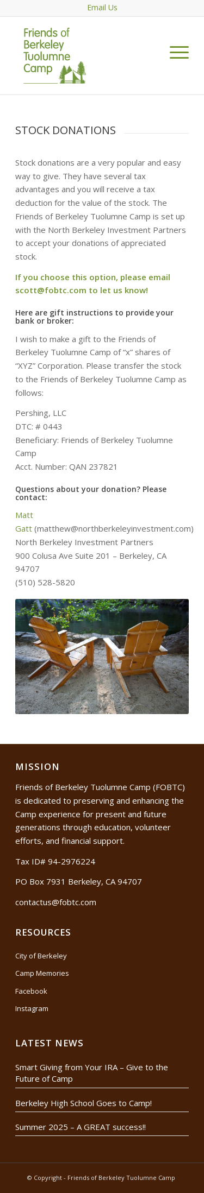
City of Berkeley (41, 956)
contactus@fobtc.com (55, 902)
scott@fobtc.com (50, 290)
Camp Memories (42, 973)
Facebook (31, 991)
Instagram (31, 1008)
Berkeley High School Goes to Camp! (83, 1102)
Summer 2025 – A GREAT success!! (80, 1126)
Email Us (102, 7)
